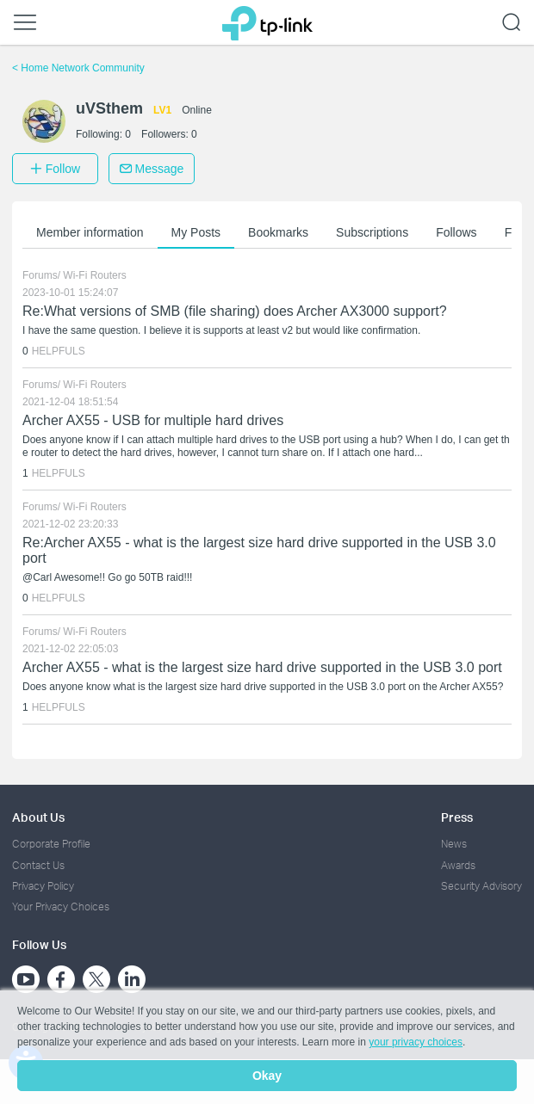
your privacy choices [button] (416, 1042)
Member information (90, 232)
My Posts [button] (196, 232)
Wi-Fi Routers (94, 275)
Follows (456, 232)
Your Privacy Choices (60, 906)
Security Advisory (481, 885)
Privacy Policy (43, 885)
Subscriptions (372, 232)
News (454, 843)
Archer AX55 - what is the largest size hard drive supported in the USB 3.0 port (262, 667)
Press (457, 817)
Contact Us (38, 865)
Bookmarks (278, 232)
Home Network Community (78, 68)
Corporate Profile (51, 843)
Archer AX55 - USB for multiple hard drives (152, 420)
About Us (38, 817)
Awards (458, 865)
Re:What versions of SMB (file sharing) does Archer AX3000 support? (234, 311)
